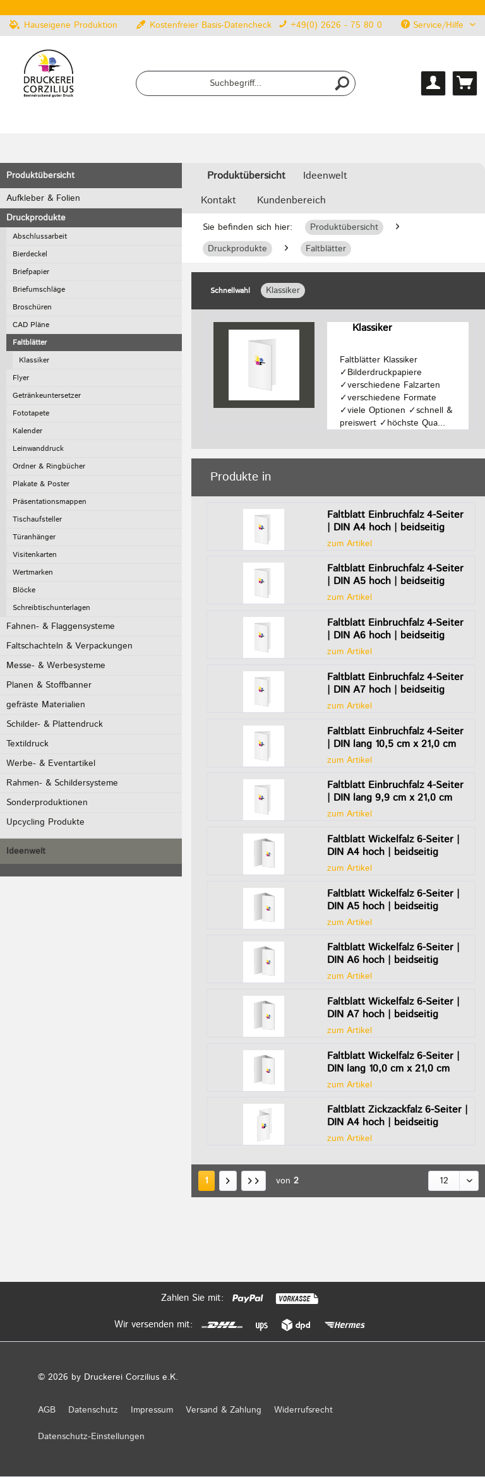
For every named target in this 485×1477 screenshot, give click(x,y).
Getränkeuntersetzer (47, 395)
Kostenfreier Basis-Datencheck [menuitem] (204, 25)
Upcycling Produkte (45, 822)
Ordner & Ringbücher (49, 466)
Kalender (27, 431)
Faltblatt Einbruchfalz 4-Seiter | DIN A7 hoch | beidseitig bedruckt (395, 684)
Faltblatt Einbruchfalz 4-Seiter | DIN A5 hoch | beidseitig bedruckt (395, 575)
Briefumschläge (39, 289)
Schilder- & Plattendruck (54, 724)
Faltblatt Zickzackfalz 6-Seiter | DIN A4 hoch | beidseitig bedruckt (397, 1116)
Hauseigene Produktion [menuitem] (63, 25)
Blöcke (24, 590)
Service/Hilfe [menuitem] (434, 25)
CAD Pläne (31, 325)
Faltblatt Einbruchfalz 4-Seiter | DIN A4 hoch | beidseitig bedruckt (395, 521)
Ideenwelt (25, 851)
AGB (47, 1410)
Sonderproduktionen (47, 802)
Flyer (21, 378)
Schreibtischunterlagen (51, 607)
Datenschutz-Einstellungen (91, 1436)
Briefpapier (31, 271)
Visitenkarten (35, 554)
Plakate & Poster (41, 484)
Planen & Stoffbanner (49, 685)
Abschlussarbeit (40, 236)
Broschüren (32, 307)
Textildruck (27, 744)
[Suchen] (342, 83)
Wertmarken (33, 572)
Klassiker (34, 360)
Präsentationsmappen (50, 501)
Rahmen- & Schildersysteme (62, 783)
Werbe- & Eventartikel (50, 763)
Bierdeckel (30, 254)
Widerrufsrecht (303, 1410)
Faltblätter (30, 342)
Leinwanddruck (38, 448)
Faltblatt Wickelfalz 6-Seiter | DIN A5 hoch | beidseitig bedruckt (393, 900)
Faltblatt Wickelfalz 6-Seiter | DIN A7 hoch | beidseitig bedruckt (393, 1008)
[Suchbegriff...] (246, 83)
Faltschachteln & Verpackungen (69, 646)
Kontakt (218, 200)
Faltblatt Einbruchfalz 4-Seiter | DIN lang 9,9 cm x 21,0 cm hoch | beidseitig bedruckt (395, 791)
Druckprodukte (36, 218)
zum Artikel (349, 543)
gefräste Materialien (45, 704)
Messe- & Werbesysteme (55, 665)
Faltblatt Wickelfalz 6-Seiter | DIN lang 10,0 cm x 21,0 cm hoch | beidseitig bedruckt (393, 1062)
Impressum (152, 1410)
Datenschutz (93, 1410)
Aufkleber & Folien (43, 198)
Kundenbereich (291, 200)
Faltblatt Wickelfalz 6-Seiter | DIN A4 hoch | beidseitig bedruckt (393, 846)
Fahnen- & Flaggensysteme (60, 626)
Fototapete (31, 413)
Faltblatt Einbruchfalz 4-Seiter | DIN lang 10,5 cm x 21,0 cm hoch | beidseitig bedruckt (395, 738)
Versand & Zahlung (223, 1410)
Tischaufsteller (37, 519)
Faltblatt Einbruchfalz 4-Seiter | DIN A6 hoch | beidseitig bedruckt (395, 629)
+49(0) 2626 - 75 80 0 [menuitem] (330, 25)
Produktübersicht (40, 175)
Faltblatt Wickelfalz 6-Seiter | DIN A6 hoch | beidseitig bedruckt (393, 954)
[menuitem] (246, 83)
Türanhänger (34, 537)
